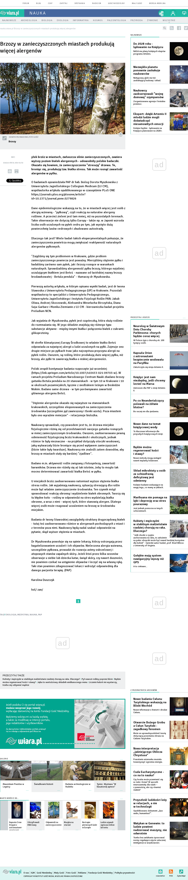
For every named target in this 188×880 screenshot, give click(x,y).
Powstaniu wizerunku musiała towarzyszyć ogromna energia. (148, 760)
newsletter (160, 871)
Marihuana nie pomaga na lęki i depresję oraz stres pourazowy (150, 501)
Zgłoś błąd (181, 871)
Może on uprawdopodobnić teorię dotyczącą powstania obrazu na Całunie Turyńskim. (149, 736)
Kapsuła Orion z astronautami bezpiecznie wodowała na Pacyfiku (148, 358)
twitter (186, 28)
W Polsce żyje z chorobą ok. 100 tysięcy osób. (148, 341)
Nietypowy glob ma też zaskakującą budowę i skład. (147, 79)
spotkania (80, 3)
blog (38, 3)
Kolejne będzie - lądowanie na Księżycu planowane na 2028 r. (147, 129)
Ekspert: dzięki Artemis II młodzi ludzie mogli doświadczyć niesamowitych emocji (150, 119)
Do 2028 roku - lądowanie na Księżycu (148, 45)
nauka (37, 13)
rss (172, 28)
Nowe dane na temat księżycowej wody (147, 425)
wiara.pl (12, 13)
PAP (40, 614)
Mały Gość (137, 3)
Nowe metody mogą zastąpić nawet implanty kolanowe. (147, 459)
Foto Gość (71, 872)
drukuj (16, 171)
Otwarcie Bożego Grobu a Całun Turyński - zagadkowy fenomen (149, 726)
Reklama (82, 872)
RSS (171, 871)
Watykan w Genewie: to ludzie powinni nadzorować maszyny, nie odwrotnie (150, 828)
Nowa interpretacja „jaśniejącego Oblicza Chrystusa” (147, 752)
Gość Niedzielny (116, 3)
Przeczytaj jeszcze (140, 317)
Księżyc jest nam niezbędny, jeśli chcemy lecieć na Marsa (149, 380)
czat (50, 3)
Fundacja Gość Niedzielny (100, 872)
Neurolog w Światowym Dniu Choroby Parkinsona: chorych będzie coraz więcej (148, 331)
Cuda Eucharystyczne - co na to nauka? (148, 773)
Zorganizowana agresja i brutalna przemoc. (149, 102)
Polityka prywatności (125, 872)
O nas (26, 872)
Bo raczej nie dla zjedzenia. (146, 411)
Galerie (4, 759)
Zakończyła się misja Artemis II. (148, 367)
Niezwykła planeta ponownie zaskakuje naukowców (146, 70)
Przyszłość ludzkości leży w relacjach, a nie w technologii (150, 803)
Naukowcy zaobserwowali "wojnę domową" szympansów (148, 94)
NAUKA (33, 614)
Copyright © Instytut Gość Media (39, 876)
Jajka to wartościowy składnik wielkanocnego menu (62, 682)
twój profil (173, 13)
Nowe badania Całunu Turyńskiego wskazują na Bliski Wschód (149, 702)
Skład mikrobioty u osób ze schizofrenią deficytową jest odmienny (149, 475)
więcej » (27, 788)
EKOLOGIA (11, 614)
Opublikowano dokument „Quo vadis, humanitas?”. (148, 812)
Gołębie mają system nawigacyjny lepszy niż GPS (148, 559)
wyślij (10, 171)
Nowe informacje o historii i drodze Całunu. (150, 711)
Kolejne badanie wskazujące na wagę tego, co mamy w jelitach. (148, 486)
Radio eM (96, 3)
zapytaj (64, 3)
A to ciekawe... (140, 566)
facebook (179, 28)
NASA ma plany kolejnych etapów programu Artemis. (149, 52)
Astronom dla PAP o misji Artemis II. (149, 389)
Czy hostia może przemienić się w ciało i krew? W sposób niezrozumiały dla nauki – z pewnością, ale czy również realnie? (148, 784)
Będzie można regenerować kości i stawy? (146, 450)
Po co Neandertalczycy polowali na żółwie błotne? (148, 404)
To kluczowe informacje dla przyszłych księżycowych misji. (148, 432)
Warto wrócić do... (9, 798)
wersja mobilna (157, 3)
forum (26, 3)
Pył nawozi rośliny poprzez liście (97, 679)
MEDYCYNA (23, 614)
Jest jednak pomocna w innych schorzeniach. (148, 509)
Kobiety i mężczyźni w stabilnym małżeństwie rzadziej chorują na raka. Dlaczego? (41, 679)
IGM (33, 872)
